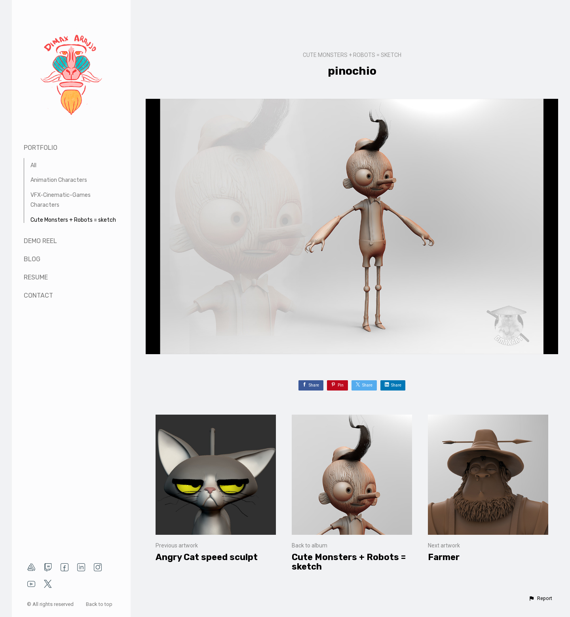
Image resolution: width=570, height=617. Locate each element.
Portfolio (40, 147)
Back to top (100, 604)
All (33, 165)
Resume (36, 277)
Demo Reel (40, 241)
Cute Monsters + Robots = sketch (73, 220)
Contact (38, 295)
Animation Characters (58, 180)
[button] (540, 598)
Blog (32, 259)
